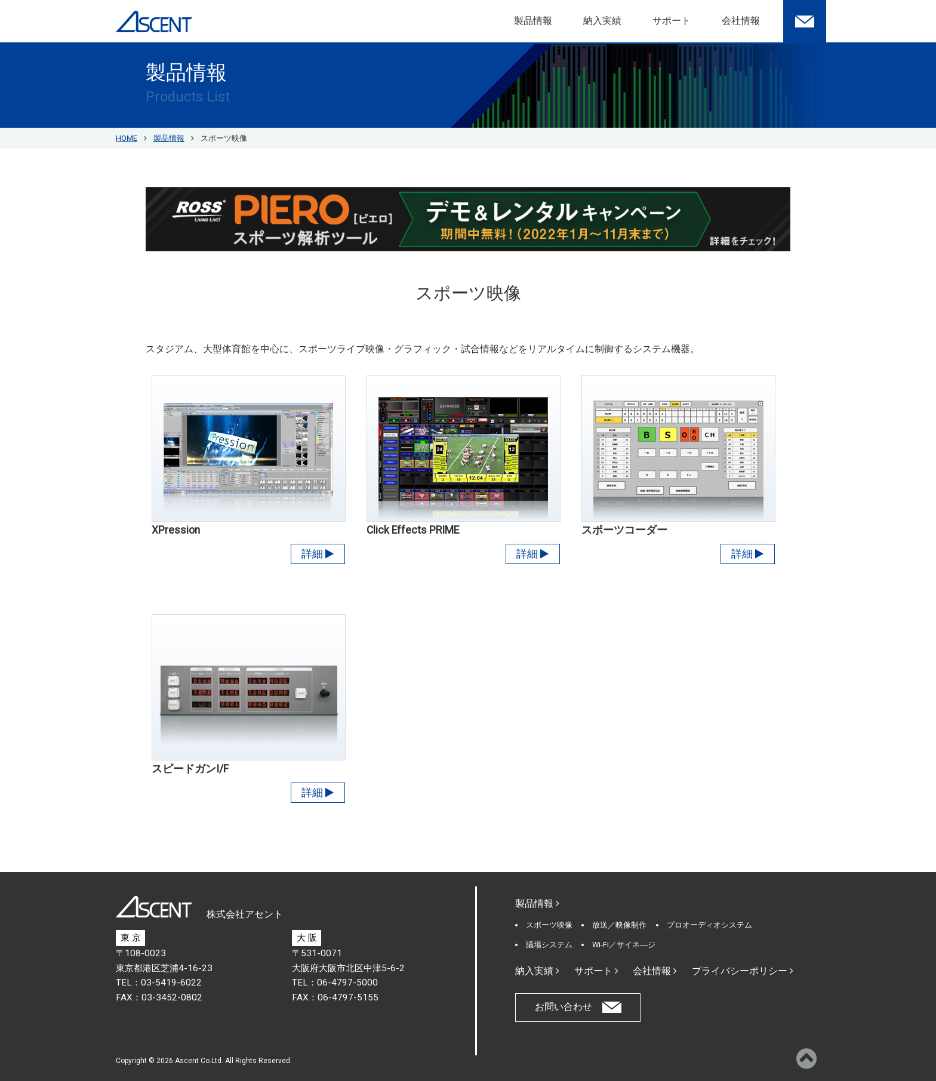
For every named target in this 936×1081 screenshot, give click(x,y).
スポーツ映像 (549, 924)
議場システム (549, 944)
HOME (126, 138)
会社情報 (741, 20)
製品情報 (533, 20)
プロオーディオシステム (709, 924)
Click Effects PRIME (413, 530)
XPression (176, 530)
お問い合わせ (563, 1006)
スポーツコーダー (624, 530)
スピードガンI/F (190, 769)
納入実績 (602, 20)
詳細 (317, 554)
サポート (671, 20)
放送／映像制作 (619, 924)
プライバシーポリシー (742, 971)
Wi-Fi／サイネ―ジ (623, 944)
